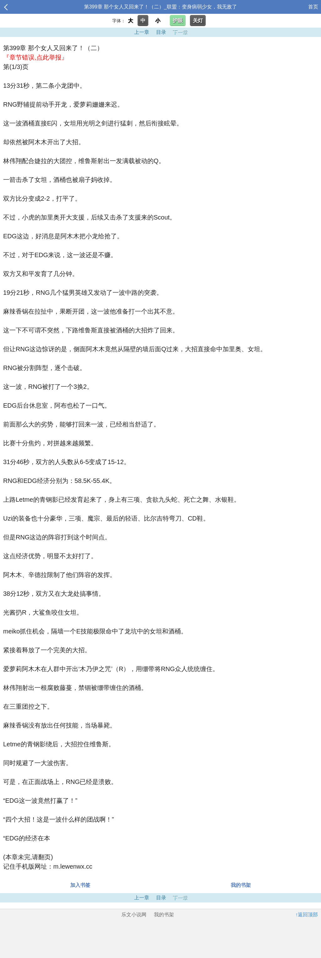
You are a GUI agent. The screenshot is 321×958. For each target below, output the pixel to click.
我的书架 (241, 885)
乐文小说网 (133, 914)
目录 (161, 32)
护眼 (178, 20)
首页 (313, 6)
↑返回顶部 (306, 914)
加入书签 (80, 885)
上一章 (141, 32)
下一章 (179, 32)
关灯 (198, 20)
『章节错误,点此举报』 (35, 57)
